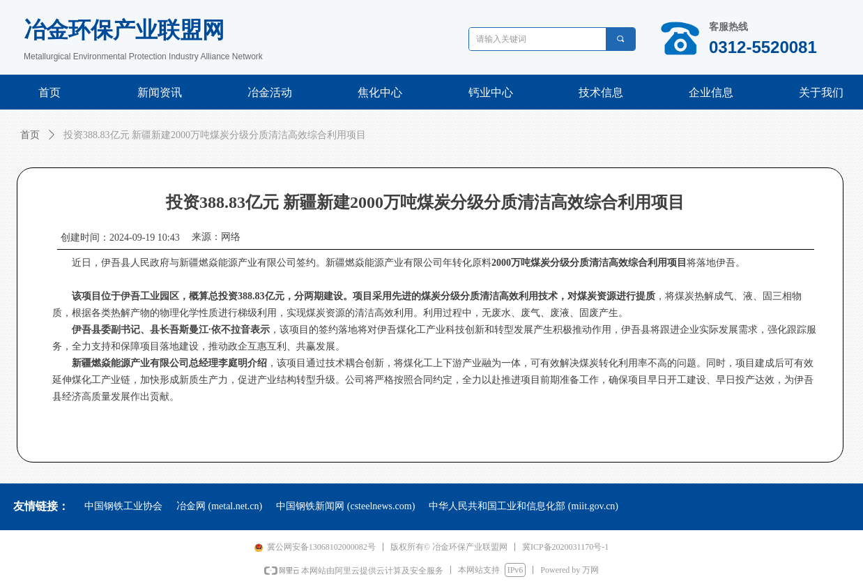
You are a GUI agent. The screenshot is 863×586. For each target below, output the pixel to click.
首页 (30, 135)
